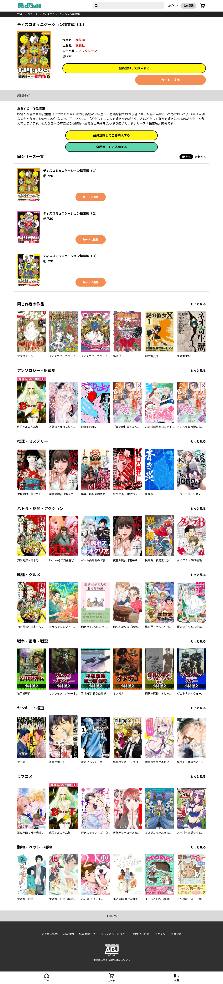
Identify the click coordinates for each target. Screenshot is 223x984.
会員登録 (189, 5)
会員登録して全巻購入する (111, 135)
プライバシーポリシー (114, 934)
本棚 (176, 980)
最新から (200, 156)
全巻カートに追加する (111, 147)
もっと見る (198, 304)
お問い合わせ (141, 934)
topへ (111, 916)
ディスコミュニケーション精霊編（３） (70, 256)
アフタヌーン (88, 51)
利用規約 (68, 934)
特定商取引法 (87, 934)
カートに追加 (170, 80)
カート (111, 980)
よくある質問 (49, 934)
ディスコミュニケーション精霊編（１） (70, 171)
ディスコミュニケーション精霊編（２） (70, 213)
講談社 (80, 45)
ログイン (173, 5)
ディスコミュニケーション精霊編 (61, 14)
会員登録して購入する (134, 68)
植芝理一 (81, 40)
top (19, 14)
